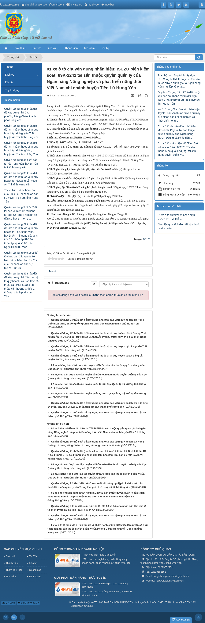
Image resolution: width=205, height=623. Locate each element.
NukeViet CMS (155, 602)
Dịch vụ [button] (53, 49)
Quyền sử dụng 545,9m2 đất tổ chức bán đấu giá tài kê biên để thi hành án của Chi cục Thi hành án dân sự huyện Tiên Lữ (21, 260)
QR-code (8, 602)
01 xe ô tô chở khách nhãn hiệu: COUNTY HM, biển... (177, 216)
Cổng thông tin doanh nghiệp (79, 549)
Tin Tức (33, 556)
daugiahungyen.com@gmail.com (44, 4)
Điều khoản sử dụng (82, 605)
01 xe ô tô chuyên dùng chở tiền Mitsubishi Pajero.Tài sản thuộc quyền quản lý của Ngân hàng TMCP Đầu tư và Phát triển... (177, 132)
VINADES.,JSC (187, 602)
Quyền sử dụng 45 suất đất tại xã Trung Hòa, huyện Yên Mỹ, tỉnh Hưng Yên (21, 163)
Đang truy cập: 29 (28, 602)
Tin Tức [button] (36, 48)
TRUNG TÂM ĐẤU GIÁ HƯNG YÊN (113, 602)
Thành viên (12, 563)
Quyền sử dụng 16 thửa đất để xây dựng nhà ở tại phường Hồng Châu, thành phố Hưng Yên (20, 114)
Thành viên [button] (71, 48)
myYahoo (76, 4)
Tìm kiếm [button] (89, 48)
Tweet (52, 271)
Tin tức (9, 66)
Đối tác (9, 82)
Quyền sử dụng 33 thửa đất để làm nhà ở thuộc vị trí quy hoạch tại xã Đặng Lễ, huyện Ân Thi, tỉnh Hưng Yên (21, 179)
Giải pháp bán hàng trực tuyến (80, 577)
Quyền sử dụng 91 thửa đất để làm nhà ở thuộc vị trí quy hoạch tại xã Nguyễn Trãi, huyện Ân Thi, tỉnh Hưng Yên (21, 131)
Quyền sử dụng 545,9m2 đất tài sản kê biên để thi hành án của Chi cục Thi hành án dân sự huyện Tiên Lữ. (21, 213)
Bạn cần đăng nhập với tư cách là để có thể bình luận (97, 294)
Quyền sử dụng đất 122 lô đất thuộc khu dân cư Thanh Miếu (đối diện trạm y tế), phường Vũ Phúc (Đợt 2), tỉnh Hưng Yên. (179, 98)
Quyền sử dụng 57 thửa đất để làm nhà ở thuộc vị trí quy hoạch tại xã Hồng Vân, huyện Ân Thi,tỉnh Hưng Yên (21, 148)
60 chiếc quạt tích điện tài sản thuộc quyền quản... (179, 226)
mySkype (93, 4)
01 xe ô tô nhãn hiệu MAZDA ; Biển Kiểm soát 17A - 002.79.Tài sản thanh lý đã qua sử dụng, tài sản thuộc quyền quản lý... (178, 149)
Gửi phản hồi (181, 620)
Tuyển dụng (12, 90)
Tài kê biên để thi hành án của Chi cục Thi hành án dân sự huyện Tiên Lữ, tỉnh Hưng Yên (21, 196)
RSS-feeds (35, 576)
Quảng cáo (35, 569)
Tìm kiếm (11, 576)
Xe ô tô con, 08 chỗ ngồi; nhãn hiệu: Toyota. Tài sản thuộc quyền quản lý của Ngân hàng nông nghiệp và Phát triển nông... (179, 115)
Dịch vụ (9, 74)
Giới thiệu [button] (20, 48)
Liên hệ (33, 563)
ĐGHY (146, 239)
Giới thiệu (11, 556)
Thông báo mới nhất (169, 66)
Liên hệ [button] (104, 48)
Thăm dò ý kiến (14, 569)
